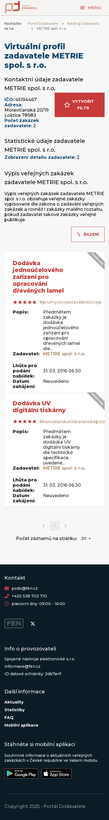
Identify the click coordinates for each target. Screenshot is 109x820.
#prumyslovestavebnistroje (70, 302)
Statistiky (14, 709)
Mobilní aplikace (21, 725)
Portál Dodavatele (43, 23)
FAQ (9, 717)
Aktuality (13, 702)
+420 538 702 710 (29, 596)
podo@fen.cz (25, 588)
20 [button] (83, 538)
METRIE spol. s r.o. (64, 353)
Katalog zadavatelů (83, 23)
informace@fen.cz (22, 666)
